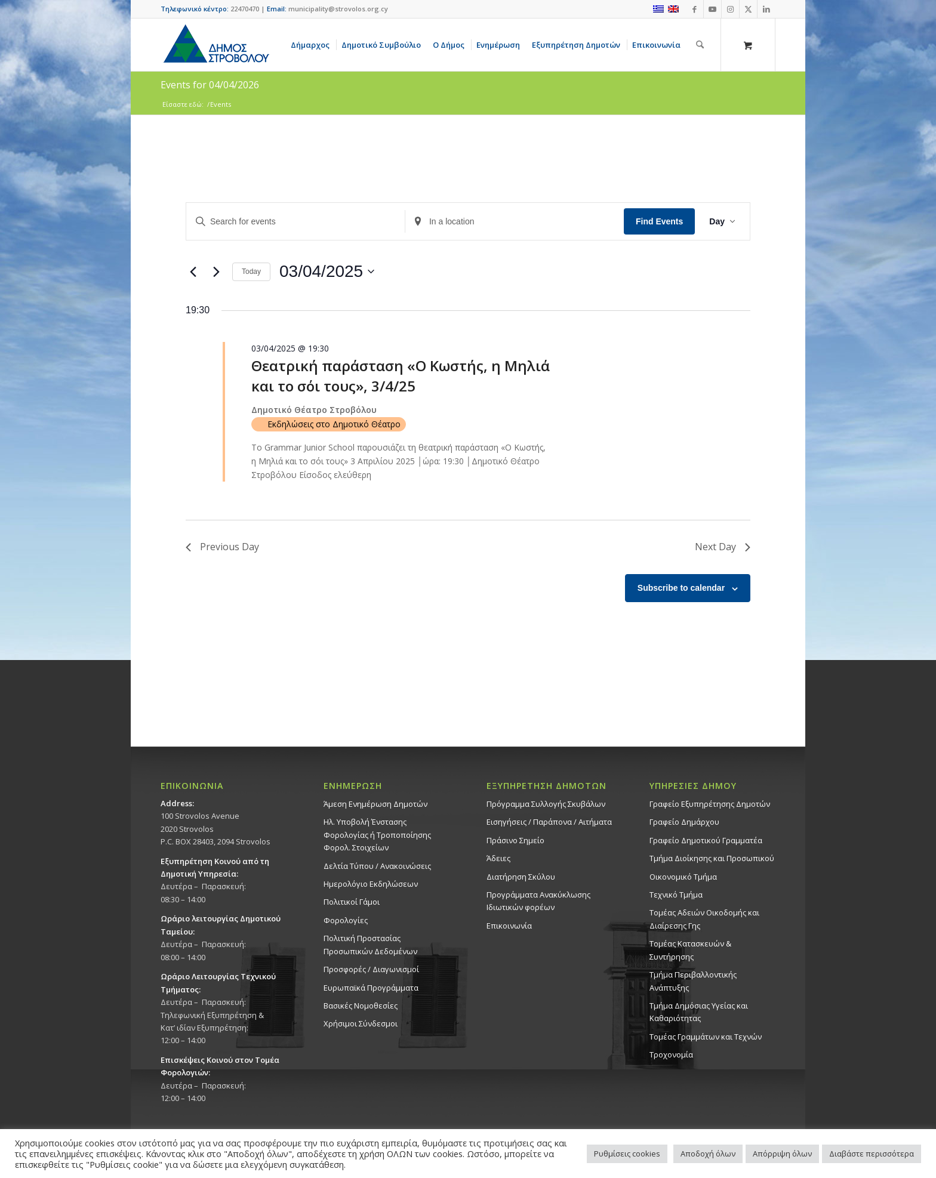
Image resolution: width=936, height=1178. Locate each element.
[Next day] (216, 271)
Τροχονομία (671, 1054)
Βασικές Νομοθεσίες (361, 1005)
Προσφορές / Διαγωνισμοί (371, 969)
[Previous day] (193, 271)
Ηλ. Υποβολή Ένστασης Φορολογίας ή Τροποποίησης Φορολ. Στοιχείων (377, 834)
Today (251, 271)
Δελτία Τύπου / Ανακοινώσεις (377, 866)
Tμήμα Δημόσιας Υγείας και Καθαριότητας (698, 1011)
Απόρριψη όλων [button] (782, 1153)
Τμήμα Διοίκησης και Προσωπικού (711, 858)
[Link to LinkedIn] (766, 9)
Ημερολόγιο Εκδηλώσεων (371, 883)
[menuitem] (312, 44)
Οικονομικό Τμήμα (683, 876)
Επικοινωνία (509, 925)
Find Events (659, 221)
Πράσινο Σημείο (515, 840)
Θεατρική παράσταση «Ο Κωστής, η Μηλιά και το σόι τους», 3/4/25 (400, 376)
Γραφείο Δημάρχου (684, 821)
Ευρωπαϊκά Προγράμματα (371, 987)
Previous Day (222, 546)
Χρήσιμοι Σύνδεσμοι (361, 1023)
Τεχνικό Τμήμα (676, 894)
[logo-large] (215, 44)
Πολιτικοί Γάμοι (352, 901)
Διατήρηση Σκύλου (521, 876)
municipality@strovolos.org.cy (338, 8)
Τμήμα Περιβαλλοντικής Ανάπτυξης (693, 980)
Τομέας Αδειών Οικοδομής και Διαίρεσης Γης (704, 918)
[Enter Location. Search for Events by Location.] (514, 221)
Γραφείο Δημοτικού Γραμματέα (705, 840)
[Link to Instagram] (730, 9)
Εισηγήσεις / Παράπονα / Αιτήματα (549, 821)
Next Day (722, 546)
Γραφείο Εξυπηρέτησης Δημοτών (709, 803)
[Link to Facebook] (694, 9)
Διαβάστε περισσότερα (871, 1153)
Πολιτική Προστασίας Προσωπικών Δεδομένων (370, 944)
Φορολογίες (346, 920)
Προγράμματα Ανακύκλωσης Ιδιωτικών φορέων (538, 900)
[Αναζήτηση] (700, 44)
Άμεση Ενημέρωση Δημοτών (375, 803)
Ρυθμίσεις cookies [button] (627, 1153)
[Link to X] (748, 9)
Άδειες (498, 858)
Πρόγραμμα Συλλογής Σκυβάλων (546, 803)
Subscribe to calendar (681, 588)
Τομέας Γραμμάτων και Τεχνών (705, 1036)
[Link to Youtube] (712, 9)
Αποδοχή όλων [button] (708, 1153)
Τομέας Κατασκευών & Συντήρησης (690, 949)
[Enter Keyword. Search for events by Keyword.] (295, 221)
